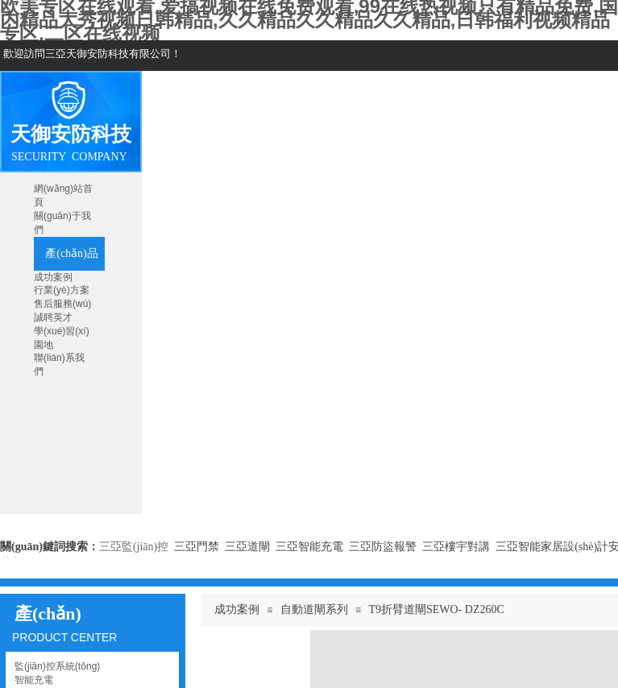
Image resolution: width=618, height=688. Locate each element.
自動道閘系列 (314, 609)
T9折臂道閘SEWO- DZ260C (436, 609)
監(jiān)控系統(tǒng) (57, 666)
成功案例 (236, 609)
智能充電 (34, 680)
